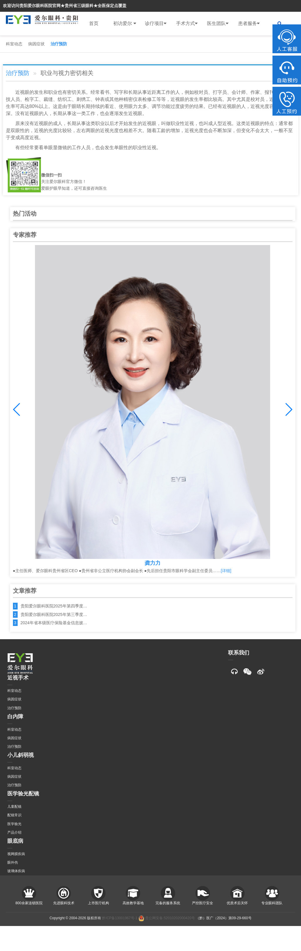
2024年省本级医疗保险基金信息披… (54, 622)
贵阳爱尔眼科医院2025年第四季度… (54, 606)
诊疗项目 (155, 23)
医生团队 (217, 23)
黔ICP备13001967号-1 (119, 918)
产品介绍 (14, 832)
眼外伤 (12, 862)
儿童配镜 (14, 807)
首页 (93, 23)
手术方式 (187, 23)
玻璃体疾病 (16, 871)
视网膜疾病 (16, 854)
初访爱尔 (124, 23)
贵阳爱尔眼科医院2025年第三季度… (54, 614)
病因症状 (36, 43)
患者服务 (249, 23)
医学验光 (14, 824)
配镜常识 (14, 815)
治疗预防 (59, 43)
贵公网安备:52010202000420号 (166, 918)
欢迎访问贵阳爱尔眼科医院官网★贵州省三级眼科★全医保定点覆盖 (64, 5)
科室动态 (14, 43)
